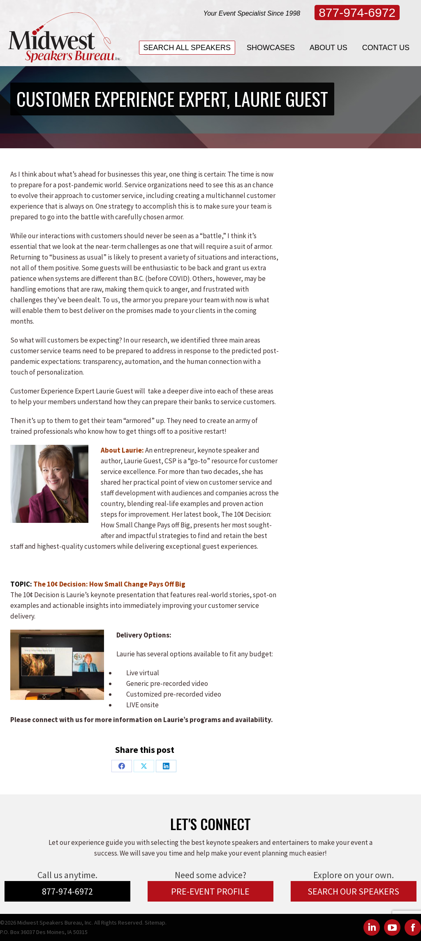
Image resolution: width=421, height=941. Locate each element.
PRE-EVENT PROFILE (210, 891)
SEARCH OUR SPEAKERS (353, 891)
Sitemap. (156, 922)
